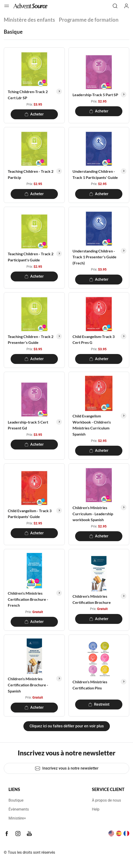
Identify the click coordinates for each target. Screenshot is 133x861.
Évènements (19, 809)
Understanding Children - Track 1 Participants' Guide (95, 174)
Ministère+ (17, 818)
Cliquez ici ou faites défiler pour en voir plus (67, 726)
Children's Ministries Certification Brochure (92, 599)
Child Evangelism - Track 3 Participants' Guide (29, 513)
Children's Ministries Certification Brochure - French (28, 599)
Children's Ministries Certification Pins (90, 685)
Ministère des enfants (29, 19)
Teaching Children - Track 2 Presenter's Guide (30, 339)
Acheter (34, 114)
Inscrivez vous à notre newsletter (67, 768)
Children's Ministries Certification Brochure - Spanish (28, 684)
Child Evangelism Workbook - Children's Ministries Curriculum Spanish (92, 425)
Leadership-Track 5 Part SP (95, 94)
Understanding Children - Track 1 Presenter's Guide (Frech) (94, 257)
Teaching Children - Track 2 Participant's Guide (30, 256)
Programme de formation (89, 19)
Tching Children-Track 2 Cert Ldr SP (28, 94)
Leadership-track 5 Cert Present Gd (28, 425)
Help (95, 809)
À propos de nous (106, 800)
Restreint (98, 704)
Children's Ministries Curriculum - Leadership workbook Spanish (93, 513)
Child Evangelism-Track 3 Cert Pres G (94, 339)
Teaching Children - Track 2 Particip (30, 174)
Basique (13, 32)
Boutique (16, 800)
